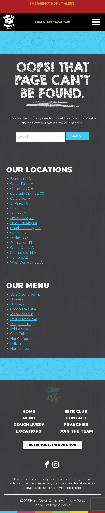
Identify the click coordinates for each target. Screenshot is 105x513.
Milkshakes (19, 344)
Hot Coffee (19, 339)
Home (28, 411)
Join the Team (76, 431)
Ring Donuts (20, 324)
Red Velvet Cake (23, 319)
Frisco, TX (18, 208)
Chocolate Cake (23, 309)
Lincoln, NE (19, 213)
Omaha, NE (19, 233)
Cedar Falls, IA (21, 184)
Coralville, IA (20, 198)
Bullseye (17, 304)
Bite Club (76, 411)
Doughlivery (28, 424)
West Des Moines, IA (26, 262)
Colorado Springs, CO (27, 193)
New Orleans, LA (23, 223)
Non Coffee (19, 349)
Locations (28, 431)
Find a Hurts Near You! (52, 22)
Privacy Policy (75, 501)
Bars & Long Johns (25, 294)
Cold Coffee (20, 334)
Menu (29, 418)
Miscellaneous (21, 314)
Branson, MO (20, 179)
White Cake (19, 329)
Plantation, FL (21, 243)
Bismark (16, 299)
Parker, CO (19, 238)
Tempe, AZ (19, 257)
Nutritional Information (52, 445)
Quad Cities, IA (22, 248)
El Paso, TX (19, 203)
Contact (76, 418)
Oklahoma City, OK (25, 228)
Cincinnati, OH (21, 189)
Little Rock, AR (22, 218)
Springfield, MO (23, 253)
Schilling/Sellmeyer (57, 505)
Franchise (76, 424)
